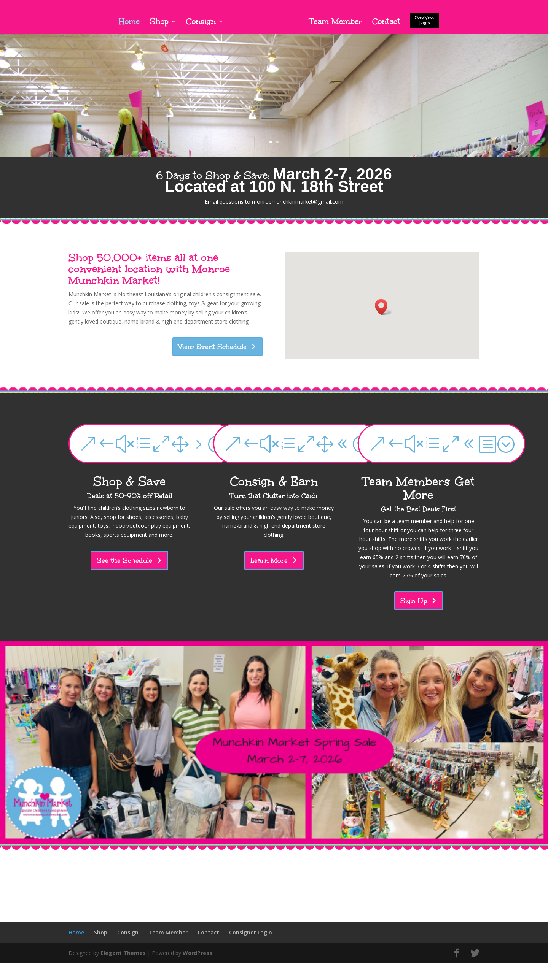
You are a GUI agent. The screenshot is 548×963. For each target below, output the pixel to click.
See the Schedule (124, 560)
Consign (201, 23)
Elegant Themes (123, 953)
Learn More (269, 560)
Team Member (335, 23)
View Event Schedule (212, 346)
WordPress (197, 953)
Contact (386, 23)
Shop (159, 23)
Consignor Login (425, 20)
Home (129, 23)
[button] (383, 307)
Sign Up (413, 600)
